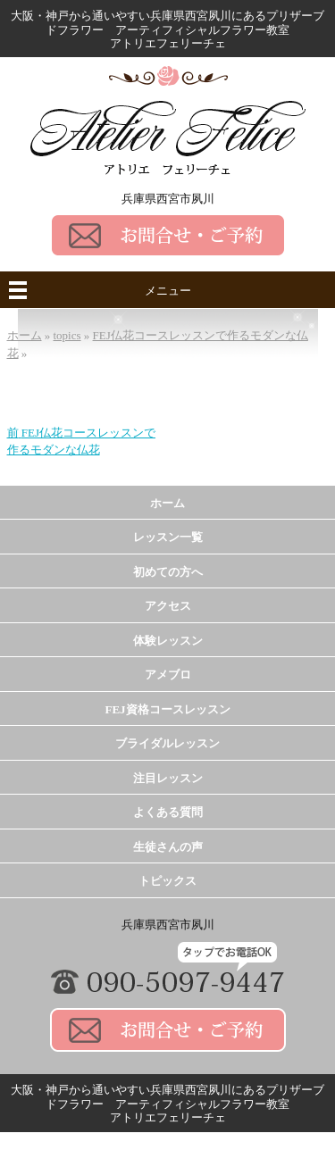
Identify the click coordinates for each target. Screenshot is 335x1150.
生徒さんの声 (168, 847)
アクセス (168, 605)
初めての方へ (168, 572)
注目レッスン (168, 778)
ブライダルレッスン (167, 743)
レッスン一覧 (168, 537)
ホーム (167, 503)
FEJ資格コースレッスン (167, 709)
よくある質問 (168, 812)
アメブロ (168, 674)
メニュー (168, 290)
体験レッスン (168, 640)
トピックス (167, 881)
